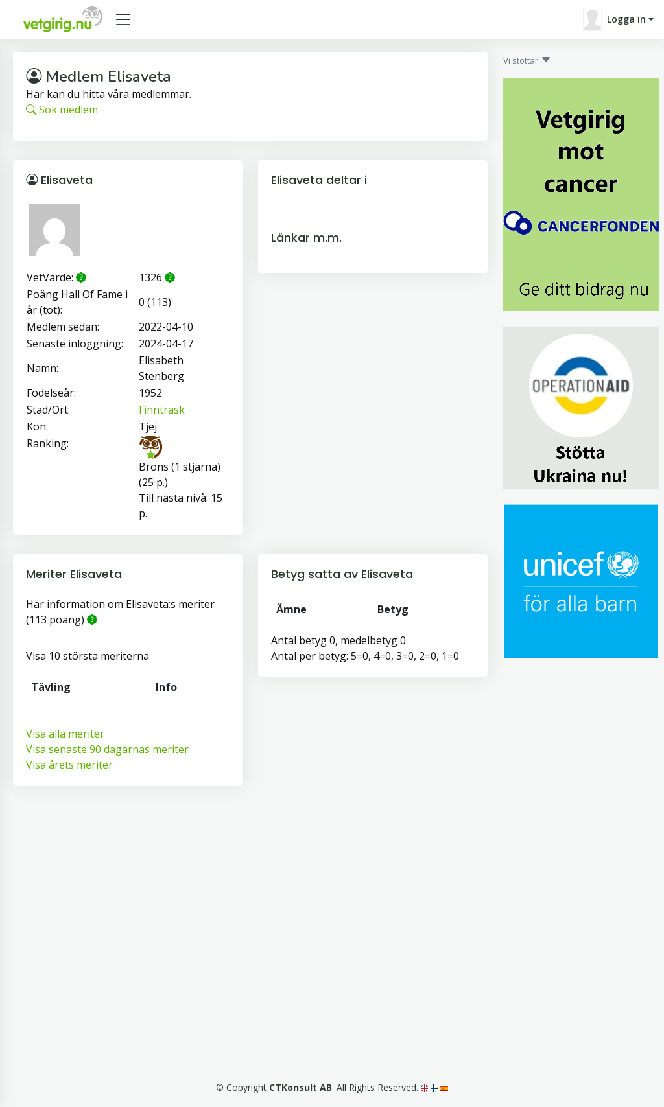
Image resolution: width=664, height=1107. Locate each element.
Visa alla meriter (65, 734)
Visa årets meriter (69, 765)
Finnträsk (162, 409)
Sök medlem (62, 109)
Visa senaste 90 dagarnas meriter (107, 749)
